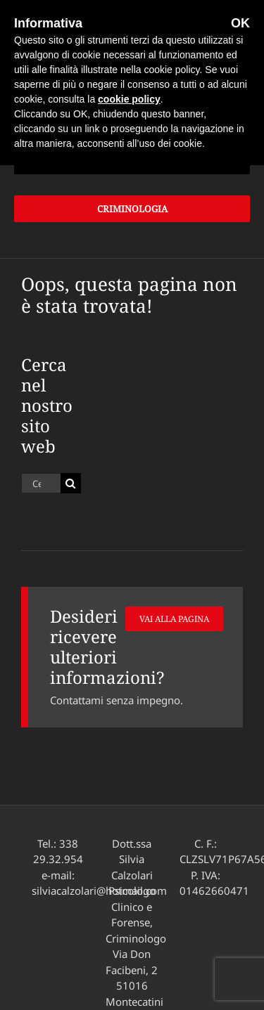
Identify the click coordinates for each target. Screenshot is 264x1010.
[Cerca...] (41, 483)
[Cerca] (71, 483)
